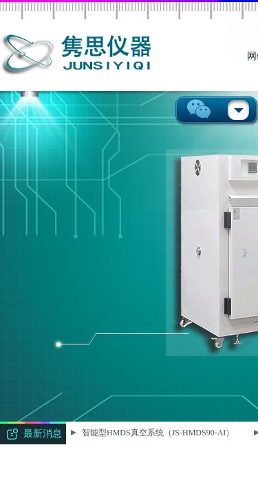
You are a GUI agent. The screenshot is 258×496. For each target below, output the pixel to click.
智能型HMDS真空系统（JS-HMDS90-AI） (159, 432)
